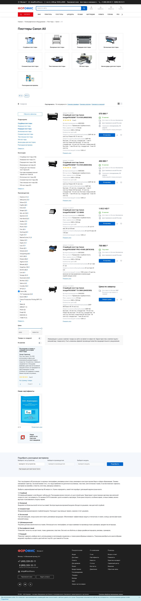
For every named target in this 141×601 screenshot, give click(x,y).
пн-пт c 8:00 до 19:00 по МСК (55, 2)
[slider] (18, 328)
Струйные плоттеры (30, 47)
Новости (92, 560)
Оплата (74, 560)
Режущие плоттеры (84, 47)
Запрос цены (107, 299)
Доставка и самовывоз (88, 2)
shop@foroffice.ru (36, 2)
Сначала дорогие (85, 104)
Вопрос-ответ (112, 554)
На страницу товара (25, 380)
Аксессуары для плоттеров (111, 66)
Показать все (67, 153)
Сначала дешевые (73, 104)
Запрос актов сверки (78, 584)
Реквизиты (111, 557)
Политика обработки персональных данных (111, 594)
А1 (20, 95)
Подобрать (115, 464)
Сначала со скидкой (98, 104)
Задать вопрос (45, 577)
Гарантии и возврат (114, 560)
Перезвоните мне (73, 2)
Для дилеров (76, 563)
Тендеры (74, 575)
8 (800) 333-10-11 (119, 2)
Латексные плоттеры (111, 47)
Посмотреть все (37, 427)
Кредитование (76, 569)
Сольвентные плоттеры (30, 66)
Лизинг (74, 566)
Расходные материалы (30, 85)
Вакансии (111, 566)
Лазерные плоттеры (57, 47)
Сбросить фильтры (30, 114)
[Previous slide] (20, 384)
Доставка (75, 557)
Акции (74, 554)
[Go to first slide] (40, 384)
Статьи (92, 563)
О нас (91, 554)
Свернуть (21, 148)
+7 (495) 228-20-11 (107, 2)
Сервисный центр (113, 563)
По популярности (61, 104)
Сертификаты (94, 557)
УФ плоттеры (84, 66)
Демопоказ (93, 569)
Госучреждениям (77, 572)
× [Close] (139, 597)
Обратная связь (113, 569)
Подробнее (4, 599)
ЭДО (73, 581)
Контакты (93, 566)
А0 (26, 95)
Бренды (74, 578)
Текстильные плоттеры (57, 66)
